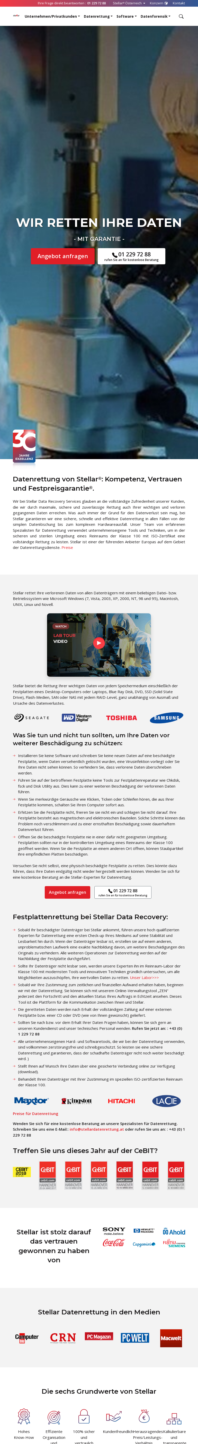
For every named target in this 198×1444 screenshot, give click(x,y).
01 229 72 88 (131, 256)
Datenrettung (97, 16)
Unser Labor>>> (144, 977)
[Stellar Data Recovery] (16, 15)
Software (125, 16)
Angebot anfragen (67, 892)
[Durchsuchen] (180, 16)
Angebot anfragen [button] (63, 256)
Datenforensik (154, 16)
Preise (67, 547)
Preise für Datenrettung (35, 1113)
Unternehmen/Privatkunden (51, 16)
